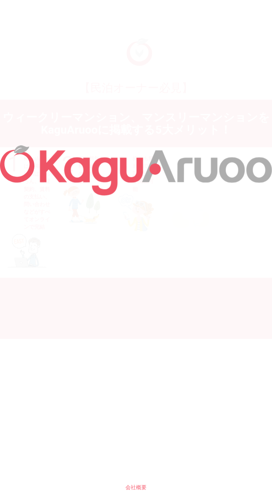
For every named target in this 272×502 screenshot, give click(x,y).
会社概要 (136, 487)
